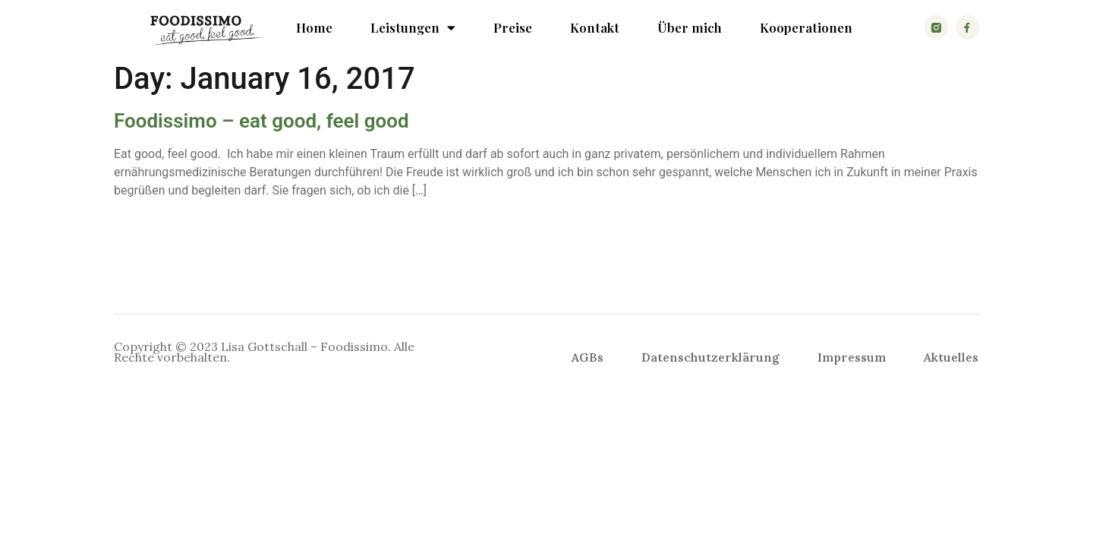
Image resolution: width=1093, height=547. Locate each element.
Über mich (689, 27)
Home (314, 27)
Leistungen (412, 27)
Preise (512, 27)
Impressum (851, 357)
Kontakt (594, 27)
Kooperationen (806, 27)
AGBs (587, 357)
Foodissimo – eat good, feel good (261, 120)
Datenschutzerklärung (710, 357)
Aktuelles (951, 357)
